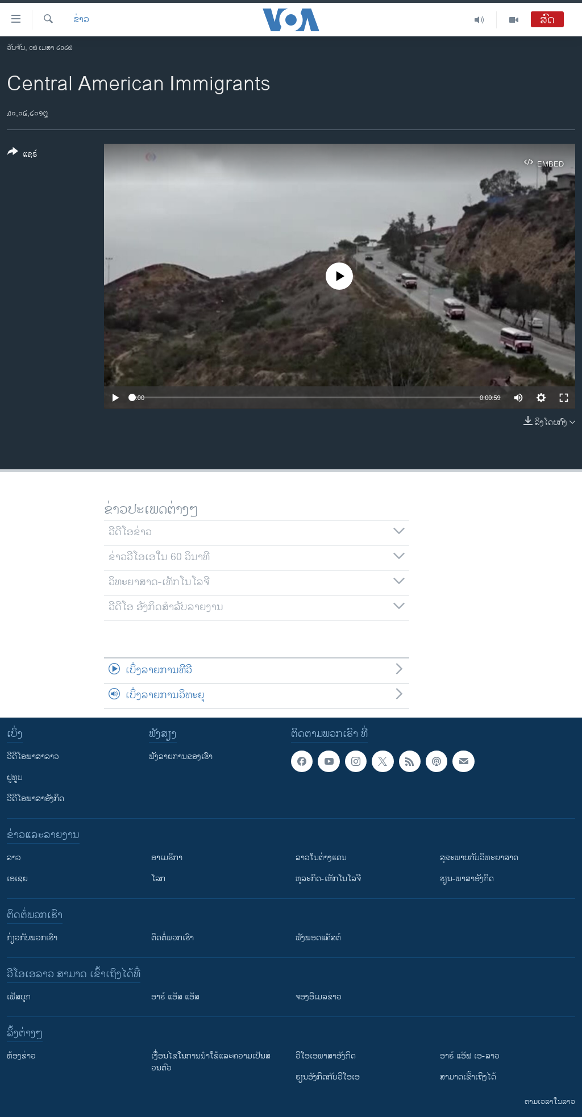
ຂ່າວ (81, 20)
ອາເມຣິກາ (166, 858)
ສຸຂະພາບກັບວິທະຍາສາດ (479, 858)
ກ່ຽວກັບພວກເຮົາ (32, 938)
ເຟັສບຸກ (19, 997)
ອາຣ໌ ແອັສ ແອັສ (175, 997)
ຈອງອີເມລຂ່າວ (319, 997)
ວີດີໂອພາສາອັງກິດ (35, 799)
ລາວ (14, 858)
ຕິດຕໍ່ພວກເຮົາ (172, 938)
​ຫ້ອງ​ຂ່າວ (21, 1056)
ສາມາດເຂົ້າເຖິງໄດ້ (468, 1077)
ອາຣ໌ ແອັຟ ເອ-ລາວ (470, 1056)
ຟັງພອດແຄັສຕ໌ (318, 938)
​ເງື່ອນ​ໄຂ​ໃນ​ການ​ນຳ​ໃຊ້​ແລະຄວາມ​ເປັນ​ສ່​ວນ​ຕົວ (211, 1062)
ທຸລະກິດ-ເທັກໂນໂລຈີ (328, 879)
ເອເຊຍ (17, 879)
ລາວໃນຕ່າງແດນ (321, 858)
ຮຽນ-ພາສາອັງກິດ (467, 879)
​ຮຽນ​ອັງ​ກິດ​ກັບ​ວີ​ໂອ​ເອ (328, 1077)
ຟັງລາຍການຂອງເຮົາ (181, 756)
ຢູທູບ (15, 777)
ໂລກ (158, 879)
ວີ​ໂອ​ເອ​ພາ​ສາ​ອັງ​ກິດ (326, 1056)
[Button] (22, 155)
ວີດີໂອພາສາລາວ (33, 756)
